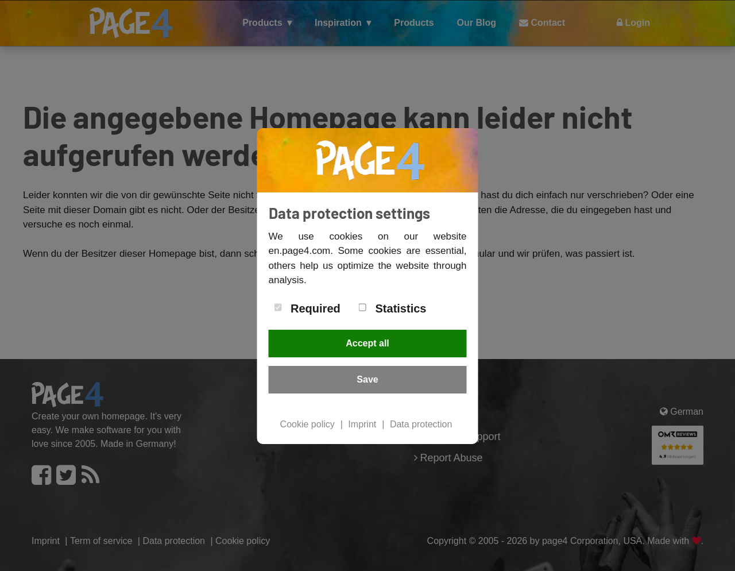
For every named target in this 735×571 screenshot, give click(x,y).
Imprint (362, 424)
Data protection (421, 424)
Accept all (367, 343)
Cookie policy (307, 424)
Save (367, 379)
